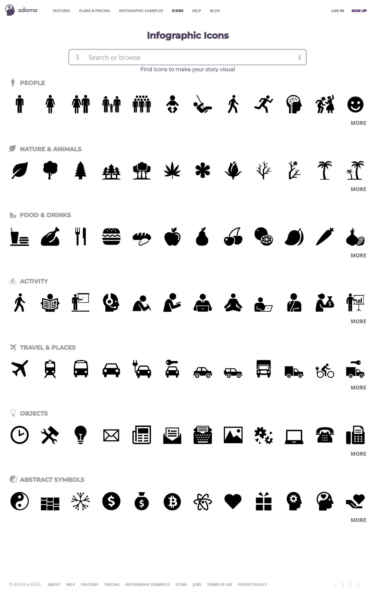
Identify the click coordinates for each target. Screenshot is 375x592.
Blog (215, 10)
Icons (177, 10)
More (358, 122)
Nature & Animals (45, 149)
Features (61, 10)
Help (196, 10)
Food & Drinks (40, 215)
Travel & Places (42, 347)
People (27, 82)
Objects (28, 413)
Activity (28, 281)
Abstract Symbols (46, 479)
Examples (141, 10)
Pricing (94, 10)
